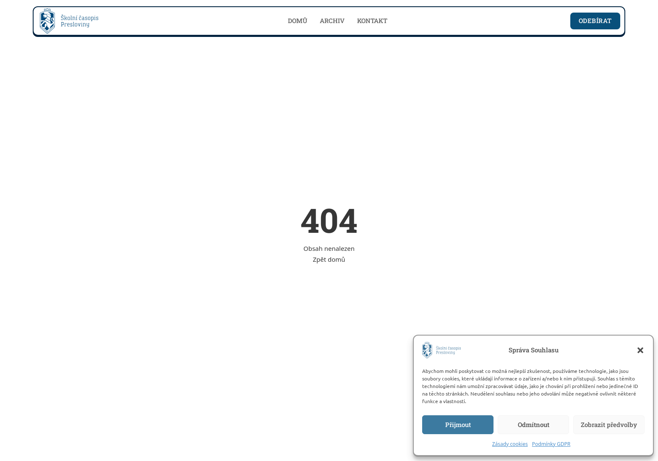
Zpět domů (329, 259)
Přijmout (458, 424)
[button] (640, 350)
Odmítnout (533, 424)
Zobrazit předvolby (609, 424)
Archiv (332, 20)
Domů (297, 20)
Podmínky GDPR (551, 444)
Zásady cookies (510, 444)
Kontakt (372, 20)
